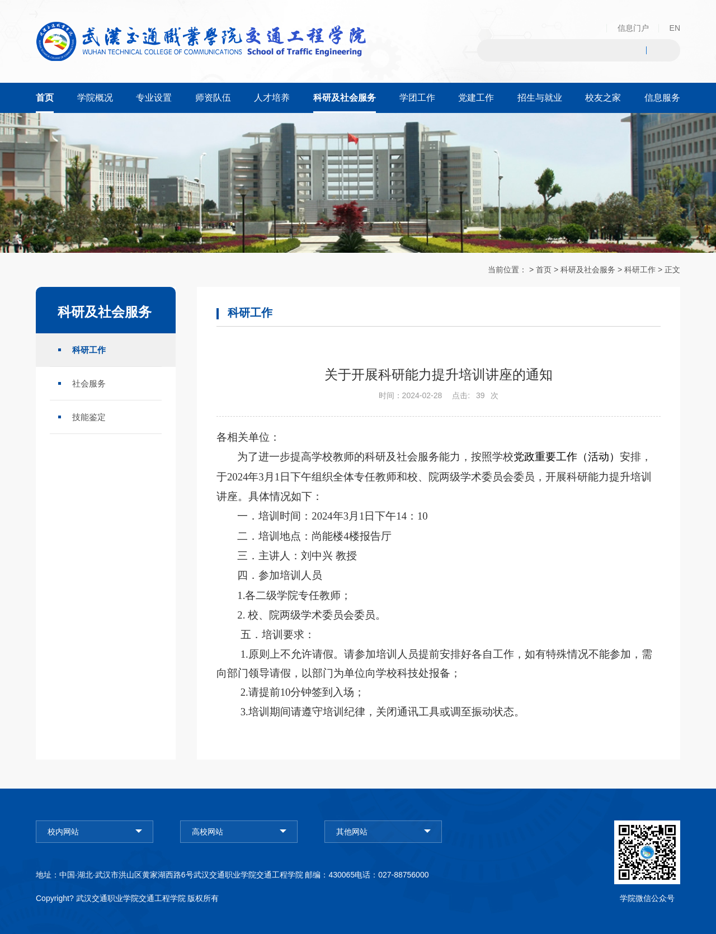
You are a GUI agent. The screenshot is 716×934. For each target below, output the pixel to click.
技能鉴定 (89, 416)
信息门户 (633, 27)
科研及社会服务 (587, 269)
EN (675, 27)
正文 (672, 269)
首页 (544, 269)
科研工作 (640, 269)
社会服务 (89, 383)
